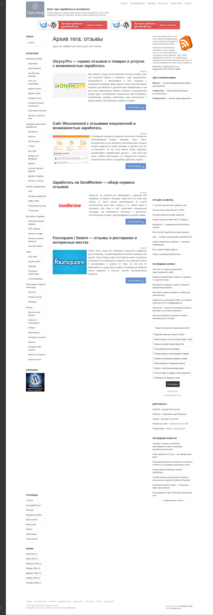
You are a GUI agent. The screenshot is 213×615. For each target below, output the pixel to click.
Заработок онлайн (34, 59)
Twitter (177, 69)
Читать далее (134, 107)
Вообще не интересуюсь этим (167, 378)
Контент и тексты (35, 181)
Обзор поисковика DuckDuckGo (167, 254)
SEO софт (32, 256)
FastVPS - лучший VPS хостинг (166, 409)
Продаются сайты (34, 515)
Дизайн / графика (36, 176)
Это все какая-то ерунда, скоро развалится (173, 373)
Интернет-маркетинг (37, 196)
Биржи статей (34, 93)
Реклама (151, 3)
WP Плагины (34, 141)
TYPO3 (31, 146)
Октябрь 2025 (32, 583)
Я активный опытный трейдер (167, 349)
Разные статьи (34, 359)
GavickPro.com (175, 608)
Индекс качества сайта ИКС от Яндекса (170, 219)
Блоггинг (32, 292)
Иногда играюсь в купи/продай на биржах (172, 354)
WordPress (33, 132)
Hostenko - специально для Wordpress (170, 414)
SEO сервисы (34, 229)
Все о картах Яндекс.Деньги (165, 249)
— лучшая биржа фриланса (172, 98)
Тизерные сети (34, 98)
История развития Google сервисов (168, 215)
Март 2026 (30, 559)
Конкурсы (32, 302)
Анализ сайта (34, 261)
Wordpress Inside (160, 424)
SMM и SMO (33, 201)
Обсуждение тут (172, 395)
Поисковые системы (37, 206)
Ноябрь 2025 (32, 578)
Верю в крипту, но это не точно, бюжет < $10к (173, 339)
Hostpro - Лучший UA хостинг (165, 419)
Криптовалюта (34, 68)
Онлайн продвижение (35, 186)
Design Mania (158, 428)
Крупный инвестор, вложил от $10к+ (170, 334)
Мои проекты (34, 332)
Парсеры (32, 266)
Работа (188, 3)
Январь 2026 (31, 568)
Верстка (31, 136)
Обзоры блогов (35, 297)
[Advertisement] (173, 149)
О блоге (124, 3)
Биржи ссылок (34, 88)
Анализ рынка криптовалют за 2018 (168, 210)
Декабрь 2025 (32, 573)
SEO (30, 191)
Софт (28, 252)
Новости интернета (36, 354)
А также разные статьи (173, 500)
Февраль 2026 (32, 563)
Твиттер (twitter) (35, 246)
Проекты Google (35, 234)
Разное (29, 307)
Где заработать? (137, 3)
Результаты (173, 391)
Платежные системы (37, 111)
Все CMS (32, 151)
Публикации (31, 534)
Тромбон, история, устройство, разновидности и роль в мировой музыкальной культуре (167, 446)
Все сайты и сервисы (35, 216)
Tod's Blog (35, 9)
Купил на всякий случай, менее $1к (169, 344)
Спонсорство (32, 539)
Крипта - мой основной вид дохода (169, 368)
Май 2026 (30, 554)
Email (170, 69)
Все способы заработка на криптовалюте (171, 232)
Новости (32, 342)
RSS (165, 69)
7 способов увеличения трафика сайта (170, 205)
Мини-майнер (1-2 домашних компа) (170, 363)
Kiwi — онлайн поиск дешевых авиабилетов (172, 237)
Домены (31, 163)
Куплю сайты (176, 3)
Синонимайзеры (35, 279)
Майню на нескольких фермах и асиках (171, 359)
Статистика (33, 210)
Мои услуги (163, 3)
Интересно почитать (37, 337)
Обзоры (31, 328)
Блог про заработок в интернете (68, 9)
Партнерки (33, 63)
